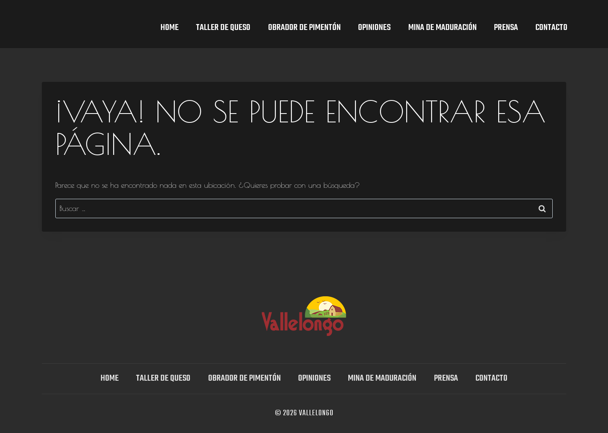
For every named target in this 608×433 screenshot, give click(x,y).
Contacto (551, 28)
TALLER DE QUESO (223, 28)
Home (169, 28)
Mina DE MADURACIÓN (442, 28)
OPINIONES (374, 28)
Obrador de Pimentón (304, 28)
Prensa (506, 28)
